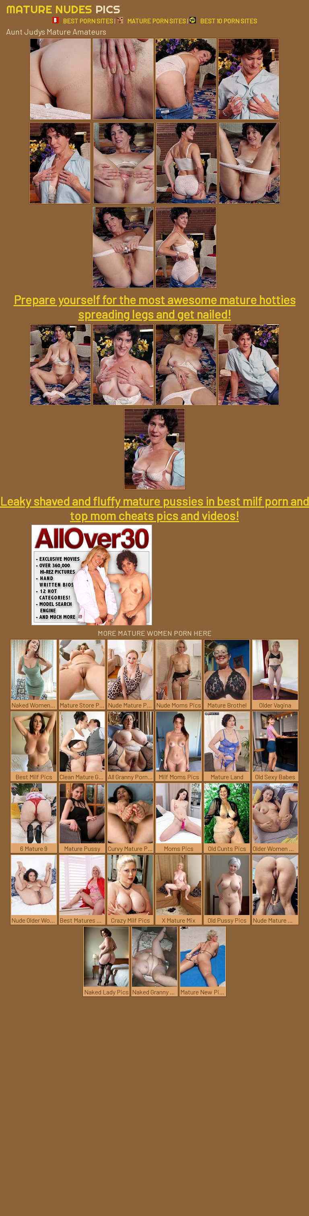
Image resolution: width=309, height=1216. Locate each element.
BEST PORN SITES (82, 21)
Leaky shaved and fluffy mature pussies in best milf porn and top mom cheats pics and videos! (154, 508)
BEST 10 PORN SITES (223, 21)
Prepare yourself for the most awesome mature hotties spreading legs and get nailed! (155, 306)
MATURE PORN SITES (151, 21)
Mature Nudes (63, 9)
